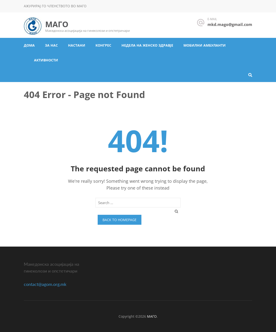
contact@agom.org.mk (45, 284)
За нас (51, 45)
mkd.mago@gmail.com (229, 24)
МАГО (56, 24)
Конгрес (103, 45)
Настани (76, 45)
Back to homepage (120, 219)
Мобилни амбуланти (204, 45)
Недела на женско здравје (147, 45)
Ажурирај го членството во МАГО (55, 6)
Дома (29, 45)
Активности (46, 60)
